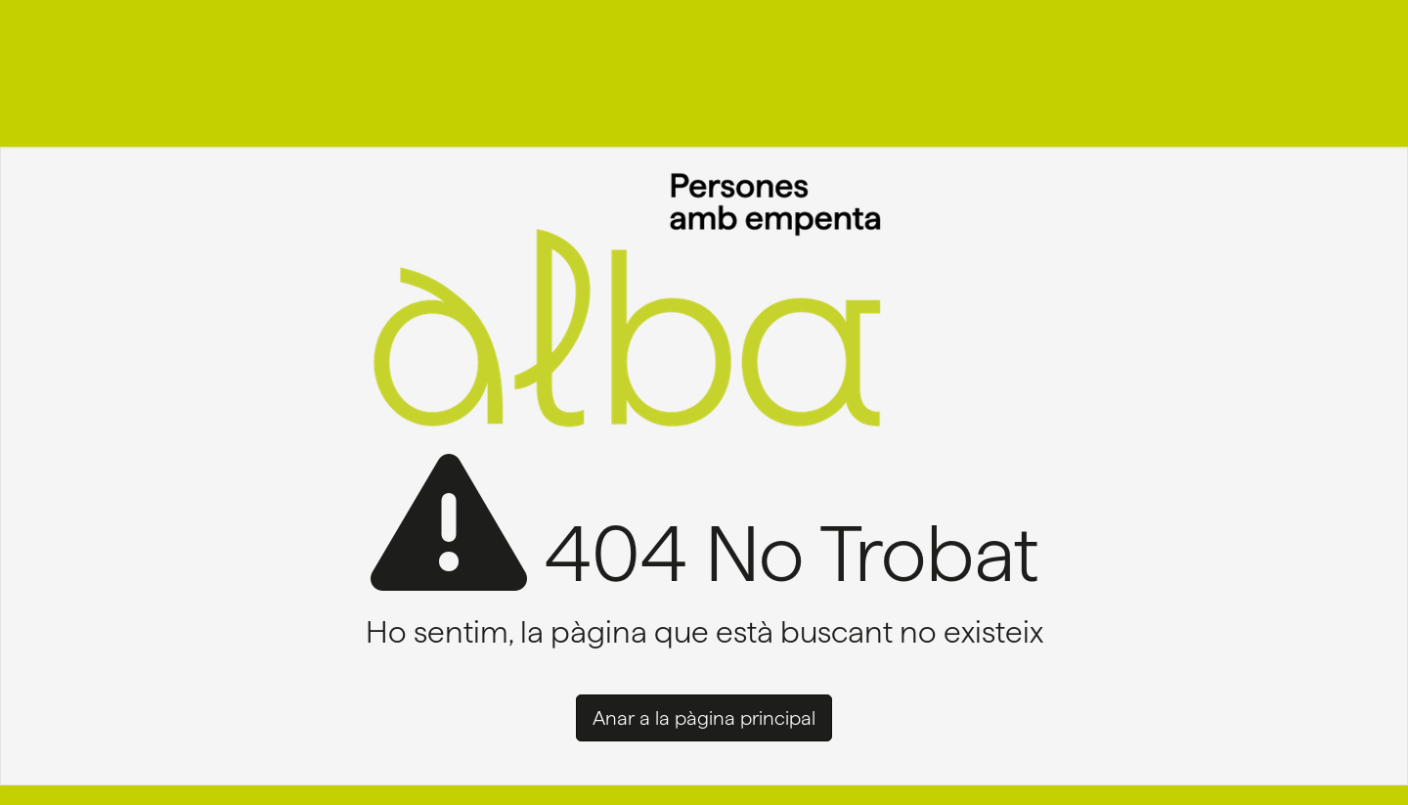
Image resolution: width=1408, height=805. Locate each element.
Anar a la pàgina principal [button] (704, 718)
